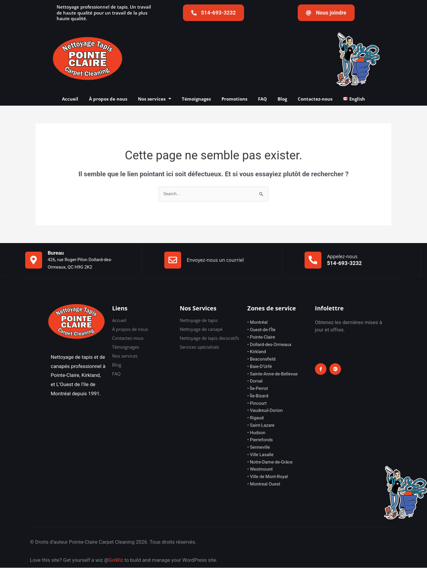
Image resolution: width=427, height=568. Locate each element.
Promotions (234, 99)
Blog (282, 99)
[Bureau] (33, 260)
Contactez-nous (315, 99)
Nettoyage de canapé (201, 329)
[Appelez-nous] (313, 260)
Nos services (154, 99)
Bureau (56, 253)
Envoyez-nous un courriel (215, 260)
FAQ (262, 99)
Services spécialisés (199, 347)
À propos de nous (108, 99)
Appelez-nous (342, 256)
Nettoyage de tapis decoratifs (209, 338)
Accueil (70, 99)
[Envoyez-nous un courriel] (172, 260)
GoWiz (116, 560)
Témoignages (196, 99)
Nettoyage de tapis (199, 320)
